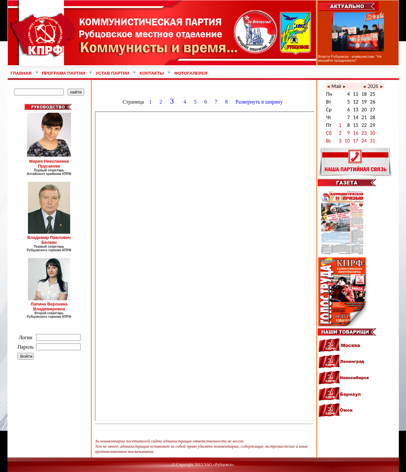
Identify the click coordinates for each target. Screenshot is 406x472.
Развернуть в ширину (259, 102)
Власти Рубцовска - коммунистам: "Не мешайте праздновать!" (350, 58)
